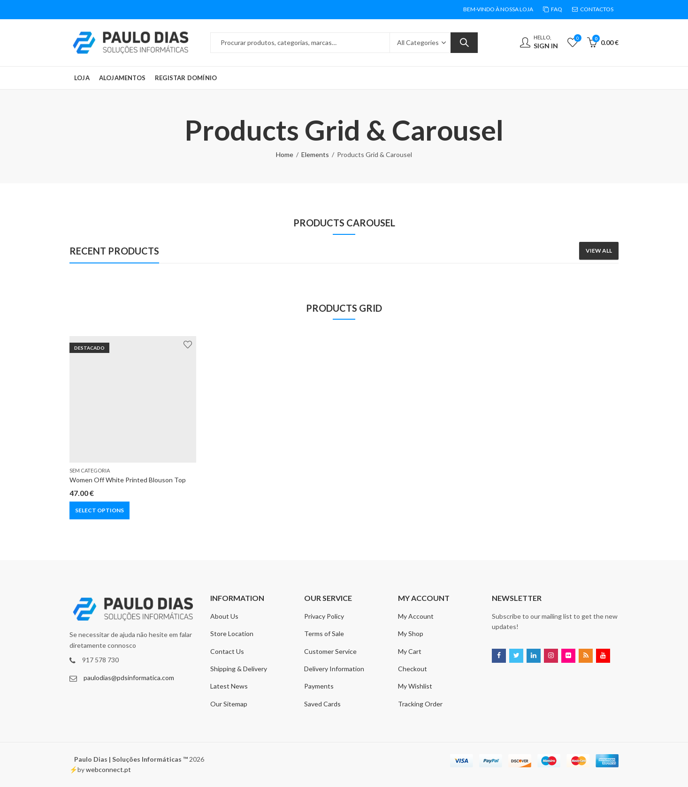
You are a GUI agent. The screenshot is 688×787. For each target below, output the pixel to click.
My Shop (410, 633)
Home (284, 154)
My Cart (409, 651)
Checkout (412, 669)
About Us (224, 616)
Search (464, 42)
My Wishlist (415, 686)
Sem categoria (89, 470)
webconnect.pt (108, 769)
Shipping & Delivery (238, 669)
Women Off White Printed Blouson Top (127, 480)
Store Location (231, 633)
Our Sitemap (228, 704)
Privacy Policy (324, 616)
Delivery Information (334, 669)
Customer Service (330, 651)
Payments (319, 686)
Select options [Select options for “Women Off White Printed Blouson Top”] (99, 509)
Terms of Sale (324, 633)
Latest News (229, 686)
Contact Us (227, 651)
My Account (416, 616)
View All (599, 250)
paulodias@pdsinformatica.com (129, 678)
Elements (315, 154)
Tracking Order (420, 704)
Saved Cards (322, 704)
